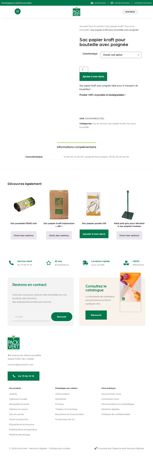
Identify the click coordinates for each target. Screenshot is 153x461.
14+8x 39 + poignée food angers (91, 156)
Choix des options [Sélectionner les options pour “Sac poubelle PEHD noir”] (24, 235)
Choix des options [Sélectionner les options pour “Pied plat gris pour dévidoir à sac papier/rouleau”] (129, 235)
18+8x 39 (113, 156)
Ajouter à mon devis (93, 76)
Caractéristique (90, 54)
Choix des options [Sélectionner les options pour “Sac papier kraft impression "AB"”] (59, 235)
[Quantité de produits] (83, 69)
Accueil (83, 26)
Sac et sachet (96, 26)
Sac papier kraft (114, 26)
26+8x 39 (124, 156)
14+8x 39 (68, 156)
